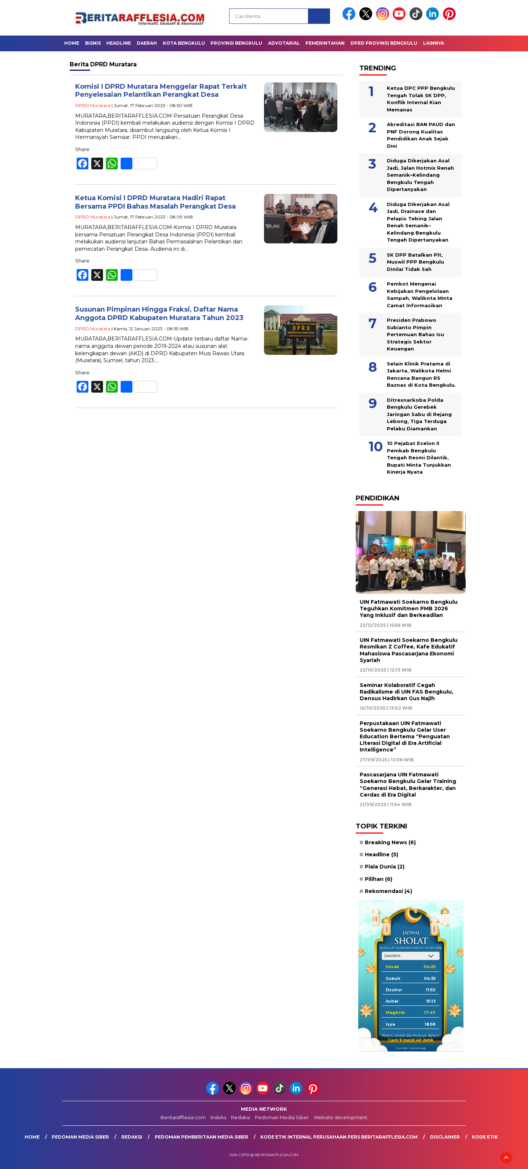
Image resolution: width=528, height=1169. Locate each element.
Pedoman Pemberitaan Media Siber (201, 1137)
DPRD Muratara (92, 105)
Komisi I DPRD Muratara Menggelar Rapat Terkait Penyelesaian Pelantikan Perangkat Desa (161, 90)
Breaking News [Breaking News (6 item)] (390, 842)
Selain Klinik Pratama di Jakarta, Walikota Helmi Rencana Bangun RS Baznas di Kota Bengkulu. (421, 374)
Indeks (218, 1117)
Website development (340, 1117)
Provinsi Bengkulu (236, 43)
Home (71, 43)
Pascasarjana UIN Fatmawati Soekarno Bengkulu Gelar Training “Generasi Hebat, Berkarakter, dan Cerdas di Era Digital (408, 784)
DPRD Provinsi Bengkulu (384, 43)
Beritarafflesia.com (183, 1117)
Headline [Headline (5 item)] (381, 854)
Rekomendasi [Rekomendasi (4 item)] (388, 891)
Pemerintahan (325, 43)
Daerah (147, 43)
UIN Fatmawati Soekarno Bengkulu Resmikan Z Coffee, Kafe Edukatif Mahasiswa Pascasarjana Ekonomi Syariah (409, 650)
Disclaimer (445, 1137)
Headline (118, 43)
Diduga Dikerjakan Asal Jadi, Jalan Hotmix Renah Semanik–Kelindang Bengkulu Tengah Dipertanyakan (420, 175)
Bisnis (93, 43)
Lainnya (433, 43)
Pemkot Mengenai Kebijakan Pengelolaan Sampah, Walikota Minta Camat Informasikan (419, 294)
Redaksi (240, 1117)
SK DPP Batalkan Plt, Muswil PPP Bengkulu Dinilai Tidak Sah (415, 262)
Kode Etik (485, 1137)
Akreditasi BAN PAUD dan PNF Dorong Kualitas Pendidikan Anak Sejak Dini (421, 135)
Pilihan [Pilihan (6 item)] (378, 879)
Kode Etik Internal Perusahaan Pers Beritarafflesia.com (339, 1137)
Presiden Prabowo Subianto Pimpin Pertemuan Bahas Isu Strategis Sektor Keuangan (415, 334)
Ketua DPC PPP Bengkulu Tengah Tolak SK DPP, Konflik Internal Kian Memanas (421, 99)
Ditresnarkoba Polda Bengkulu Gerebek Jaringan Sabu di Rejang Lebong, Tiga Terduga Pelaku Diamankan (419, 414)
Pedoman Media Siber (282, 1117)
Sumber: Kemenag (411, 1048)
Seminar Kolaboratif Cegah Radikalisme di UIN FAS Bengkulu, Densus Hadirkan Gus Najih (406, 692)
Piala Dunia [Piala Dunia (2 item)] (384, 866)
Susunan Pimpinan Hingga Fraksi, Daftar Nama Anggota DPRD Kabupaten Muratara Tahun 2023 (159, 313)
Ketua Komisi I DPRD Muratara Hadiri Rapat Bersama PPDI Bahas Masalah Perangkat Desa (155, 202)
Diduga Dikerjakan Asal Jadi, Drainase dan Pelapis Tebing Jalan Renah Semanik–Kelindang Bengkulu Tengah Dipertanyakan (418, 222)
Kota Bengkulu (184, 43)
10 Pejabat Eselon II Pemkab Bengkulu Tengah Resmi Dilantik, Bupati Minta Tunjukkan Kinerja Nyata (419, 457)
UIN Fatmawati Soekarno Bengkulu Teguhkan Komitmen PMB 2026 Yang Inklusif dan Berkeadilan (409, 608)
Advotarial (284, 43)
